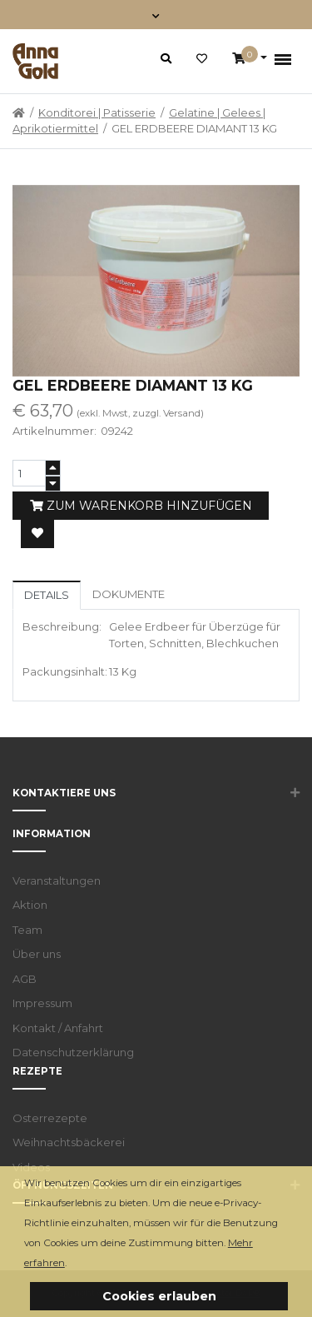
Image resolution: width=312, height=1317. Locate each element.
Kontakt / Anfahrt (57, 1028)
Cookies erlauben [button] (159, 1296)
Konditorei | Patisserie (97, 112)
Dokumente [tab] (128, 594)
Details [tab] (46, 594)
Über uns (36, 953)
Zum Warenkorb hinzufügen (141, 505)
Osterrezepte (49, 1118)
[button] (71, 1264)
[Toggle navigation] (156, 14)
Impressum (42, 1003)
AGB (24, 978)
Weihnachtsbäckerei (68, 1142)
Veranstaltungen (56, 880)
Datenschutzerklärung (73, 1052)
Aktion (29, 904)
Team (27, 929)
